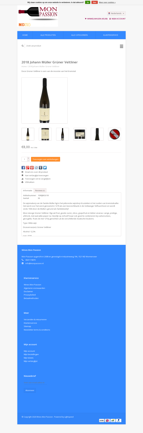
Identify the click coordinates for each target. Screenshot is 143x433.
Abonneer (29, 390)
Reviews (40, 190)
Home (25, 35)
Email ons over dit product (35, 172)
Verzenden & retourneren (35, 319)
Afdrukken (28, 182)
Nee (94, 2)
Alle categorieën (79, 35)
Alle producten (48, 35)
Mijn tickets (29, 357)
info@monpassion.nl (34, 263)
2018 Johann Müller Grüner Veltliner (43, 66)
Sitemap (27, 326)
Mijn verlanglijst (30, 361)
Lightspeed (69, 417)
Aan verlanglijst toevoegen (35, 175)
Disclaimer (28, 291)
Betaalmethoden (31, 298)
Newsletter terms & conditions (37, 329)
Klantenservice (110, 35)
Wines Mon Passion (32, 284)
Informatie (27, 190)
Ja (88, 2)
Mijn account (117, 18)
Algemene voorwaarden (34, 288)
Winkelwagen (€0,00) (96, 18)
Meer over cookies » (107, 2)
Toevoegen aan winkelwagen (45, 159)
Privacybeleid (30, 294)
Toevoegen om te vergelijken (36, 178)
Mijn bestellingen (31, 354)
